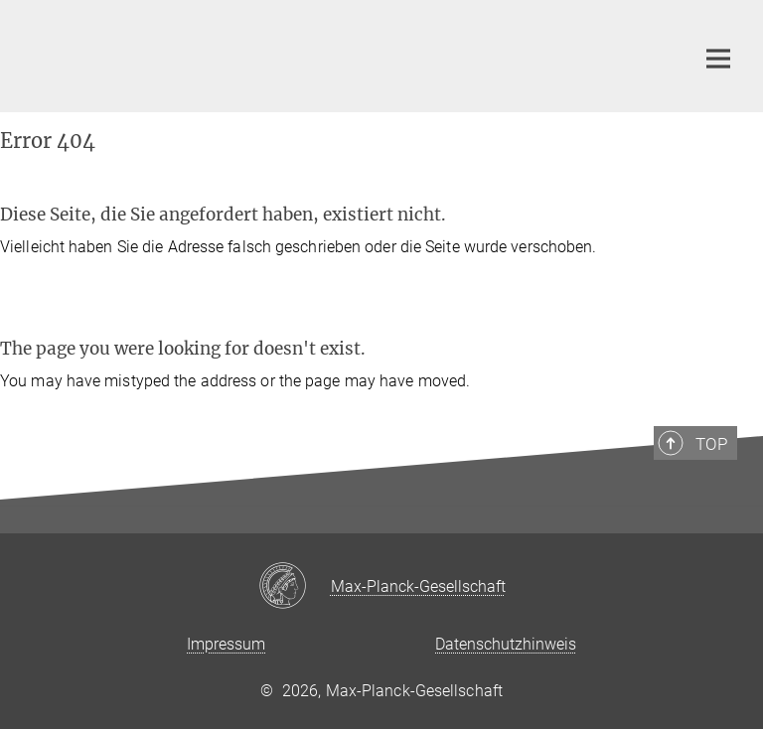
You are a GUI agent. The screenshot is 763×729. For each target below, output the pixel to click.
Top (711, 444)
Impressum (226, 644)
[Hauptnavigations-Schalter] (718, 58)
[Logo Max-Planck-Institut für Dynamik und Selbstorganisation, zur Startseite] (347, 53)
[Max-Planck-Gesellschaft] (294, 587)
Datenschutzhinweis (505, 644)
